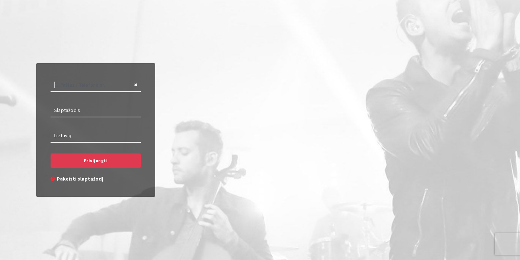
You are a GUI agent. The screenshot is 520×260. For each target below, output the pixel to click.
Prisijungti (96, 160)
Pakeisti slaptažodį (77, 179)
